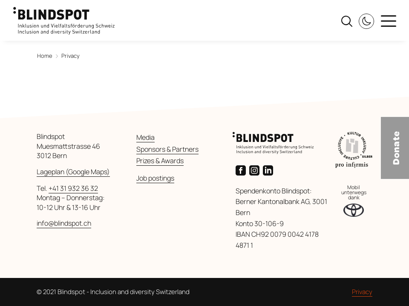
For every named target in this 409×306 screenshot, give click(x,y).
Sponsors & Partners (167, 149)
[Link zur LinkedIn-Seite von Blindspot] (270, 169)
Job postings (155, 178)
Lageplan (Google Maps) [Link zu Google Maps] (73, 171)
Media (145, 137)
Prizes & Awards (160, 160)
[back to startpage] (64, 16)
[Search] (347, 20)
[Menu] (388, 22)
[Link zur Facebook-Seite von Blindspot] (242, 169)
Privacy (362, 291)
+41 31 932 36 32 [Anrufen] (73, 188)
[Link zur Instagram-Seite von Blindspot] (256, 169)
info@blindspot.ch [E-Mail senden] (64, 223)
